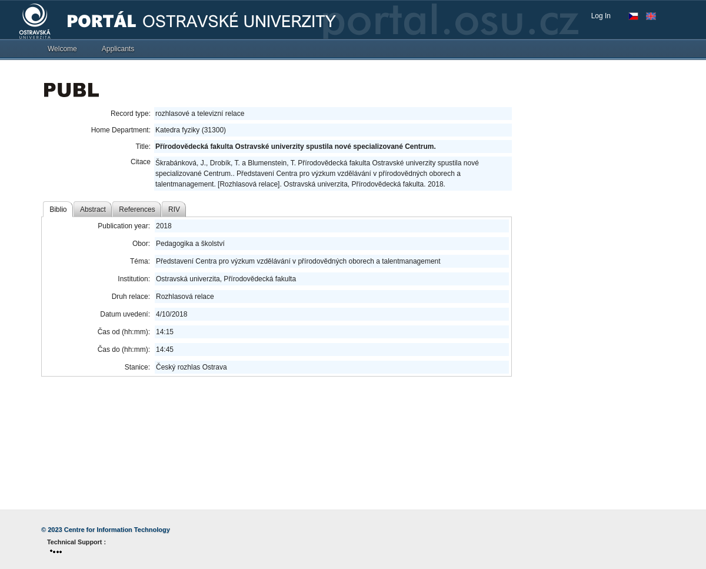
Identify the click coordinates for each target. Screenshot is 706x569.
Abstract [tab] (93, 209)
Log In (601, 16)
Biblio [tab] (57, 209)
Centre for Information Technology (117, 529)
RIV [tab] (174, 209)
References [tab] (137, 209)
